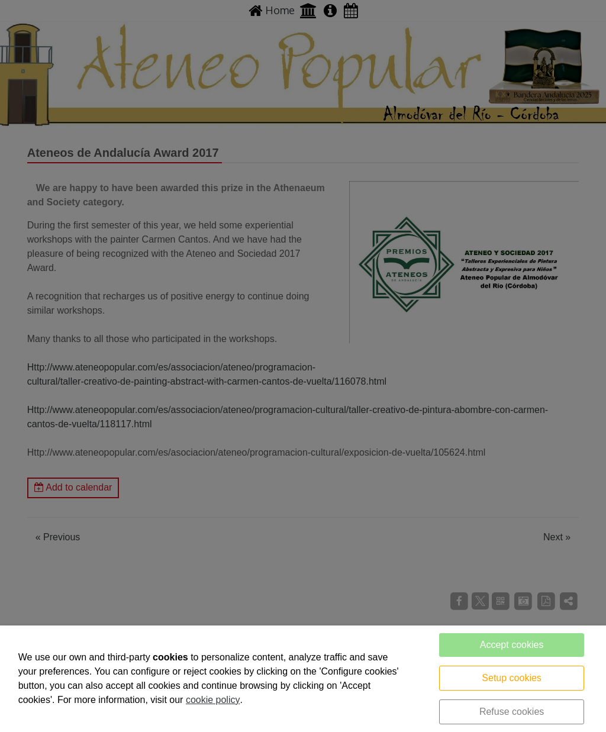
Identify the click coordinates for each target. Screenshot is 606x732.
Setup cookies (511, 678)
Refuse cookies (511, 712)
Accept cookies (512, 645)
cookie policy (213, 700)
